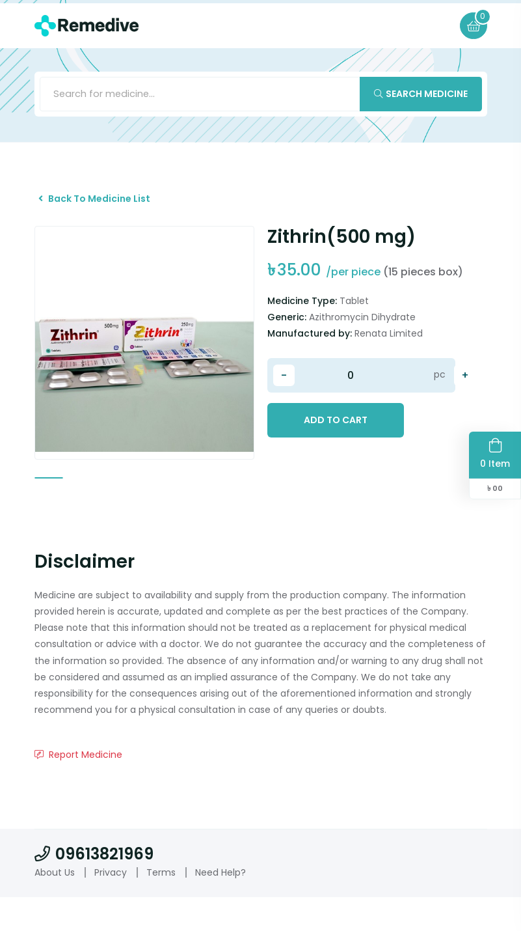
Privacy (110, 905)
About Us (54, 905)
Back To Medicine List (104, 208)
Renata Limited (388, 349)
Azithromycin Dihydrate (362, 333)
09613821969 (94, 887)
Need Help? (220, 905)
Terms (161, 905)
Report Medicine (78, 788)
